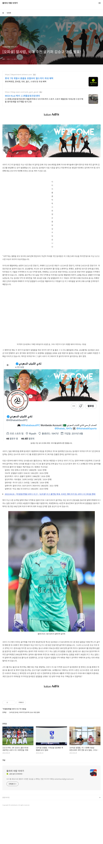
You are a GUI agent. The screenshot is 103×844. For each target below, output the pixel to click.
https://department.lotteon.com (18, 74)
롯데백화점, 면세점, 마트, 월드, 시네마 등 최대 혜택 (25, 81)
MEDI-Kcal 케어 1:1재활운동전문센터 (22, 95)
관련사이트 (6, 831)
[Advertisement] (51, 711)
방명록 (9, 13)
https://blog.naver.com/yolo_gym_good (21, 92)
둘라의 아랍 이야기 (10, 3)
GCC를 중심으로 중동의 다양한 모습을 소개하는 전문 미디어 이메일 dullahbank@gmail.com (40, 812)
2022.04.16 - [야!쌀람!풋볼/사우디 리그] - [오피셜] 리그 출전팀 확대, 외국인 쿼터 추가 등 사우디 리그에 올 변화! (50, 494)
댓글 (3, 794)
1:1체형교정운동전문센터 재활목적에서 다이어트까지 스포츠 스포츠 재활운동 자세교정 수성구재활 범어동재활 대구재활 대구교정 (44, 100)
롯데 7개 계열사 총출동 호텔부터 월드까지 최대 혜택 (29, 78)
